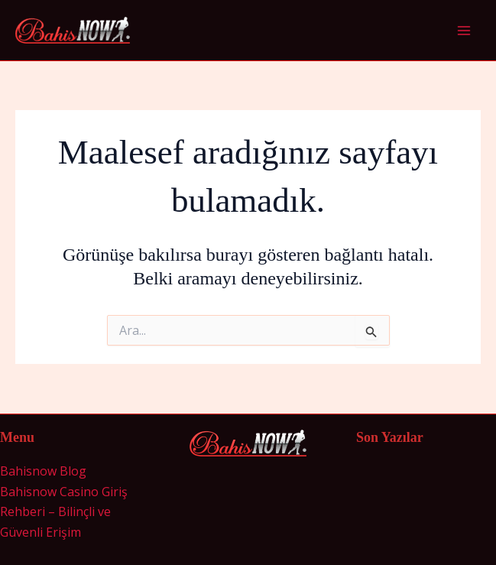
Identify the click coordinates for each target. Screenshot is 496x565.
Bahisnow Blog (43, 471)
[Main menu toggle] (464, 30)
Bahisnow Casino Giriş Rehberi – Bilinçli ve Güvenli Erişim (64, 512)
